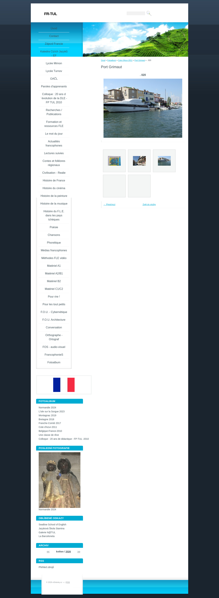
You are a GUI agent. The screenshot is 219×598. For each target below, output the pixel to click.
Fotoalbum (111, 60)
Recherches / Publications (54, 112)
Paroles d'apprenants (54, 86)
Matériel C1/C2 (54, 288)
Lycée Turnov (54, 71)
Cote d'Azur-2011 (125, 60)
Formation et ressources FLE (53, 123)
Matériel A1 (54, 265)
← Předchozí (109, 204)
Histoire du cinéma (54, 188)
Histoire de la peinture (54, 195)
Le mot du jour (54, 133)
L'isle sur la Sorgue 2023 (52, 411)
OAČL (54, 78)
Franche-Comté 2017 (50, 423)
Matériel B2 (54, 281)
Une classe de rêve (49, 435)
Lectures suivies (54, 153)
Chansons (54, 234)
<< (48, 551)
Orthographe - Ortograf (53, 337)
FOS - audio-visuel (54, 347)
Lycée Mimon (54, 63)
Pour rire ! (54, 296)
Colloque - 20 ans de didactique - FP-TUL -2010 (64, 439)
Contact (54, 36)
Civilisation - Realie (54, 172)
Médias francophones (54, 250)
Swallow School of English (52, 524)
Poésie (54, 227)
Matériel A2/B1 (54, 273)
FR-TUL (50, 14)
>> (79, 551)
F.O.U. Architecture (53, 319)
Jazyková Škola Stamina (51, 528)
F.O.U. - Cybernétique (54, 312)
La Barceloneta (47, 536)
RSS (68, 582)
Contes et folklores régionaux (54, 163)
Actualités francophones (54, 143)
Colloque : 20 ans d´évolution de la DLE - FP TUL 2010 (54, 98)
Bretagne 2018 (46, 419)
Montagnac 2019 (47, 415)
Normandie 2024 (47, 407)
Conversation (54, 327)
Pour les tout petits (54, 304)
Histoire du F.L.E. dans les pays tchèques (53, 215)
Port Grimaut (139, 60)
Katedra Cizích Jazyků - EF (53, 53)
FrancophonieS (54, 354)
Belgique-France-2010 (50, 431)
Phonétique (54, 242)
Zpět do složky (149, 204)
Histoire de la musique (53, 203)
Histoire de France (54, 180)
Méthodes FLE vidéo (54, 258)
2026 (68, 551)
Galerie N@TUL (47, 532)
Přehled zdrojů (46, 567)
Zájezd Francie (54, 43)
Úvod (103, 60)
